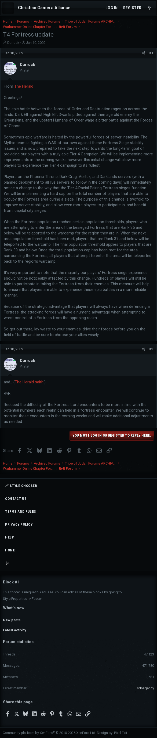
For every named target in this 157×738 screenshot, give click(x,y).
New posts (11, 620)
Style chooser (21, 486)
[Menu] (8, 8)
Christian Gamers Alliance (44, 7)
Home (10, 550)
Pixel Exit (120, 733)
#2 (151, 349)
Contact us (16, 499)
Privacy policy (18, 524)
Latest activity (14, 630)
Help (9, 537)
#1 (151, 53)
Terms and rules (20, 511)
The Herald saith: (29, 382)
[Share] (143, 53)
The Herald (23, 86)
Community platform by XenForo (49, 733)
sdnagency (145, 688)
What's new (13, 607)
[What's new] (149, 8)
